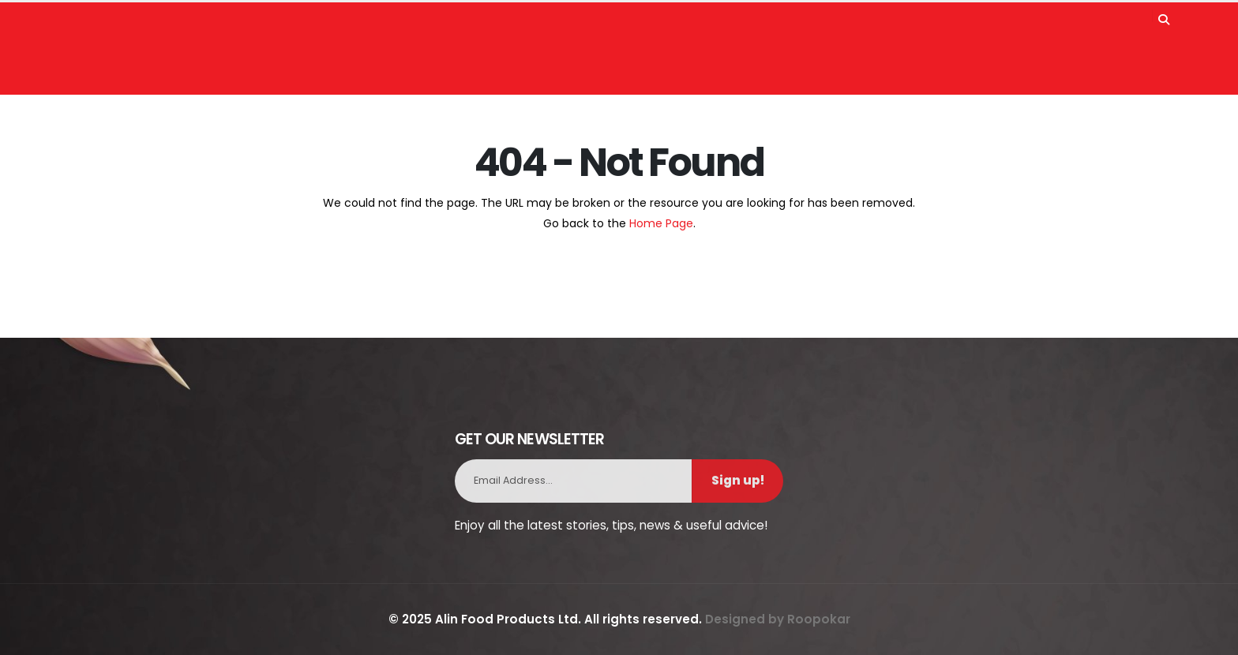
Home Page (661, 223)
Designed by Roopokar (777, 619)
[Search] (1163, 16)
